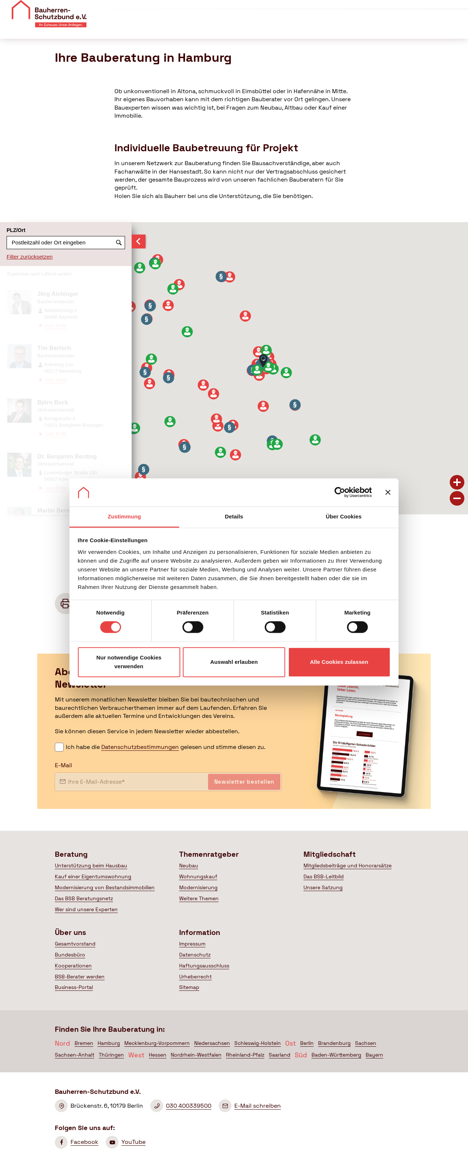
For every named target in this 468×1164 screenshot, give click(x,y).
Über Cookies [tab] (344, 516)
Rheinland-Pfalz (245, 1054)
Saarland (279, 1054)
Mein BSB (425, 28)
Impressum (192, 943)
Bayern (374, 1054)
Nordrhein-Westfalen (196, 1054)
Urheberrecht (195, 976)
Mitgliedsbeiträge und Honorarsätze (347, 865)
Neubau (188, 865)
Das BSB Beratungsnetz (84, 898)
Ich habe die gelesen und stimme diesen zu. (165, 747)
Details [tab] (234, 516)
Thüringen (111, 1054)
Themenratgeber (248, 28)
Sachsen (365, 1043)
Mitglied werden (433, 10)
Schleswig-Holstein (257, 1043)
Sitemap (189, 987)
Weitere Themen (199, 898)
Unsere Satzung (323, 887)
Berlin (307, 1043)
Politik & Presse (366, 28)
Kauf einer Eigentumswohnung (93, 876)
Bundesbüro (70, 954)
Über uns (296, 9)
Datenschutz (195, 954)
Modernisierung (198, 887)
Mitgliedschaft (308, 28)
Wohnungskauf (198, 876)
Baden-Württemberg (336, 1054)
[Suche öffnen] (458, 29)
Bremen (84, 1043)
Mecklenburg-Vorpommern (157, 1043)
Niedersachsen (212, 1043)
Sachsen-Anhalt (74, 1054)
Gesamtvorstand (75, 943)
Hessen (157, 1054)
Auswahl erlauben (234, 662)
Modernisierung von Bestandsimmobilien (105, 887)
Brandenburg (334, 1043)
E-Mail (63, 765)
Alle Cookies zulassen (339, 662)
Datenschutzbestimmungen (140, 747)
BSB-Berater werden (80, 976)
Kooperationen (73, 965)
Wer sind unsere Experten (86, 909)
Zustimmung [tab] (124, 516)
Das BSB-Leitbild (323, 876)
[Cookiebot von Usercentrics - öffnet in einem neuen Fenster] (340, 492)
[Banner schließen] (387, 492)
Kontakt (376, 9)
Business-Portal (74, 987)
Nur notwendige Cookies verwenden (128, 661)
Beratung (195, 28)
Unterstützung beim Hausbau (91, 865)
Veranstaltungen (336, 9)
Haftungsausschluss (204, 965)
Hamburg (109, 1043)
